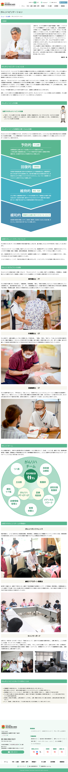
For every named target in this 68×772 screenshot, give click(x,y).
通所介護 (33, 741)
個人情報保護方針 (33, 766)
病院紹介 (43, 6)
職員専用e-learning (46, 766)
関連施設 (63, 6)
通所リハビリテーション (60, 739)
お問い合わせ (54, 2)
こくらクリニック (35, 731)
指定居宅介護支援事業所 (46, 739)
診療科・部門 (36, 6)
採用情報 (56, 6)
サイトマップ (22, 766)
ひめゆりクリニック (47, 731)
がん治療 (49, 6)
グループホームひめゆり (60, 731)
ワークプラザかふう (36, 743)
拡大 (38, 2)
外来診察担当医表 (14, 744)
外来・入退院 (29, 6)
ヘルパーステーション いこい (45, 741)
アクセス (63, 2)
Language (44, 2)
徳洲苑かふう (34, 739)
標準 (35, 2)
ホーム (23, 6)
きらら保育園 (58, 741)
